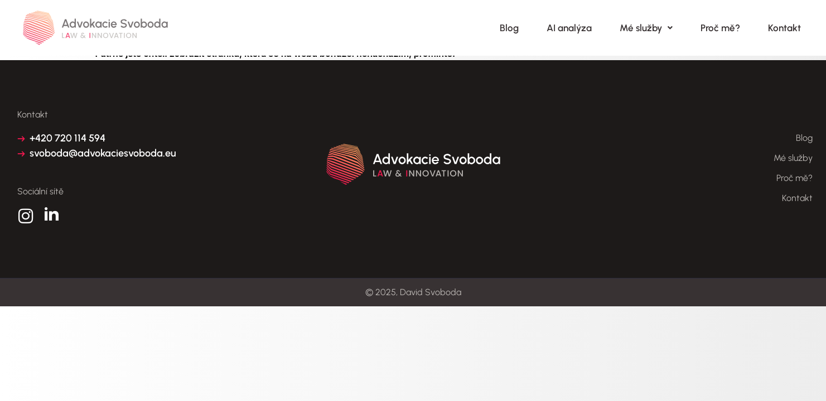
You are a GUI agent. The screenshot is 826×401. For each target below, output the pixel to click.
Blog (509, 28)
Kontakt (784, 28)
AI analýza (569, 28)
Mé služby (646, 28)
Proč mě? (720, 28)
